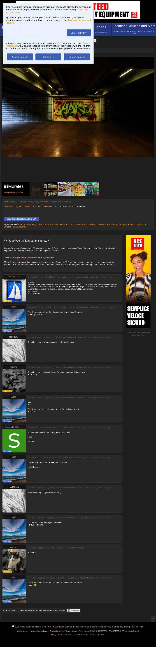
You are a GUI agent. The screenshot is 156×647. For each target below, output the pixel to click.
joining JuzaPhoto (28, 257)
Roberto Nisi (112, 224)
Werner (22, 227)
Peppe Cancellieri (98, 224)
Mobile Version (23, 631)
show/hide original (105, 277)
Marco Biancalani (46, 224)
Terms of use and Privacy (60, 631)
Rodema (131, 224)
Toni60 (15, 227)
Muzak (73, 224)
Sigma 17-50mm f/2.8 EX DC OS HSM (32, 206)
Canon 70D (9, 206)
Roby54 (122, 224)
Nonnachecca (83, 224)
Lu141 (45, 202)
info (142, 335)
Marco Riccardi (62, 224)
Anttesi (23, 224)
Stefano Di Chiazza (13, 427)
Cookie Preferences (80, 631)
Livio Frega (32, 224)
